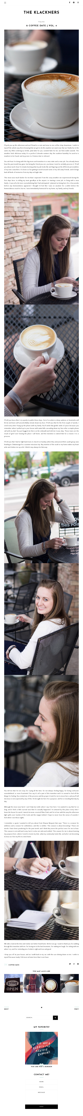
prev (76, 1009)
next (6, 1009)
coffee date (13, 965)
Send (41, 1106)
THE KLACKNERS (41, 13)
